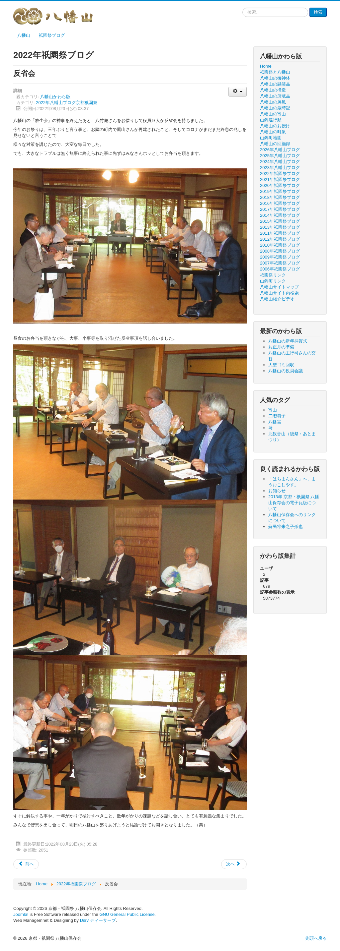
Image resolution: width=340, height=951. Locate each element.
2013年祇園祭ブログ (280, 227)
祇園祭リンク (273, 274)
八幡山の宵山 (273, 113)
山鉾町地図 (271, 137)
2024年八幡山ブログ (280, 161)
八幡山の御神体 (275, 78)
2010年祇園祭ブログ (280, 245)
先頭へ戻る (316, 938)
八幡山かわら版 (55, 96)
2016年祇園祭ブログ (280, 203)
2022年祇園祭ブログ (280, 173)
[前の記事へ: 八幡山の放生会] (26, 864)
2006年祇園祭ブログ (280, 269)
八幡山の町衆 (273, 131)
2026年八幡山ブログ (280, 149)
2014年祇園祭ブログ (280, 215)
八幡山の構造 (273, 90)
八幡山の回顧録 (275, 143)
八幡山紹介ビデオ (277, 298)
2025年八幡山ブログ (280, 155)
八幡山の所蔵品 (275, 95)
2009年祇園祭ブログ (280, 257)
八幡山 (23, 35)
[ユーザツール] (237, 91)
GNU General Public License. (127, 914)
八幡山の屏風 (273, 101)
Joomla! (21, 914)
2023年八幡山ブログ (280, 167)
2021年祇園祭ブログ (280, 179)
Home (266, 66)
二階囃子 (277, 415)
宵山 (272, 409)
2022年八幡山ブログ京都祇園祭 (66, 102)
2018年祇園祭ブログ (280, 197)
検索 (318, 12)
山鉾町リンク (273, 280)
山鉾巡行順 (271, 119)
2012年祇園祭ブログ (280, 239)
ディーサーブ (103, 920)
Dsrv (84, 920)
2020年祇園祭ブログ (280, 185)
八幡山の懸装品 (275, 84)
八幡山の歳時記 (275, 107)
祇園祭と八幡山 (275, 72)
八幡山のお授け (275, 125)
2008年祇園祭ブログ (280, 251)
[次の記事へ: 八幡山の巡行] (234, 864)
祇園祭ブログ (52, 35)
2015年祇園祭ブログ (280, 221)
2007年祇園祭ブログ (280, 263)
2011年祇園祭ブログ (280, 233)
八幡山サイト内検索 (279, 292)
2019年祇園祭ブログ (280, 191)
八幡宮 (274, 421)
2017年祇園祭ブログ (280, 209)
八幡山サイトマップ (279, 286)
